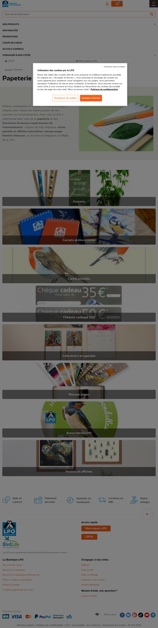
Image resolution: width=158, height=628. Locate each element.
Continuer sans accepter (114, 67)
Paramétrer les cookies (65, 98)
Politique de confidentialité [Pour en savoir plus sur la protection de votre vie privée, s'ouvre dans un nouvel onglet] (104, 89)
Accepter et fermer (91, 98)
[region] (80, 84)
